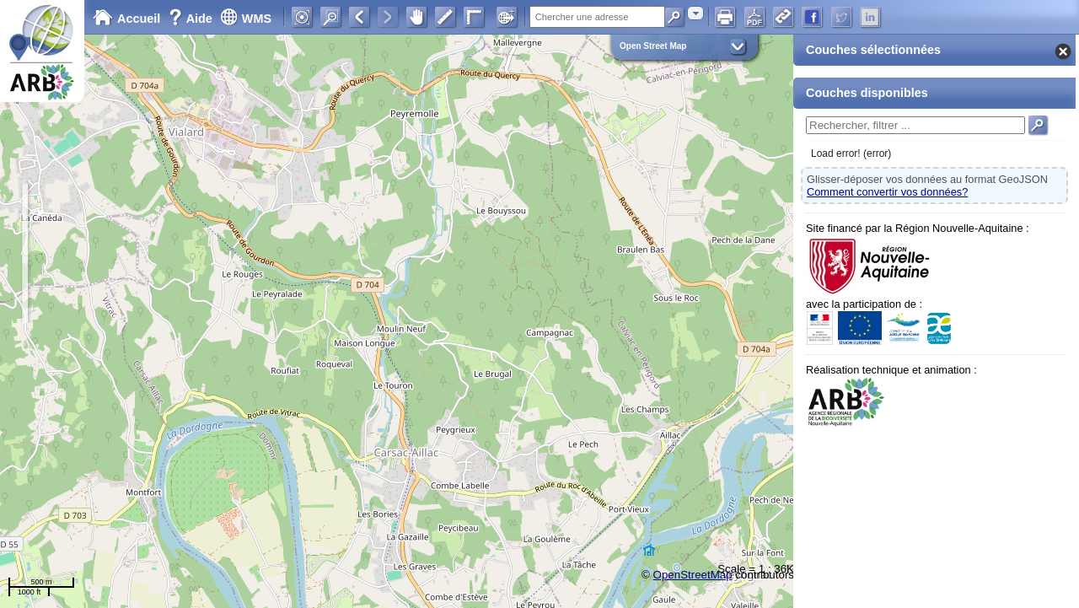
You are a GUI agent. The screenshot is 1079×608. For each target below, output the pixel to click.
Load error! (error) (851, 153)
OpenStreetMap (693, 574)
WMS (245, 18)
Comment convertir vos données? (887, 192)
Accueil (126, 18)
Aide (192, 18)
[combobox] (695, 13)
